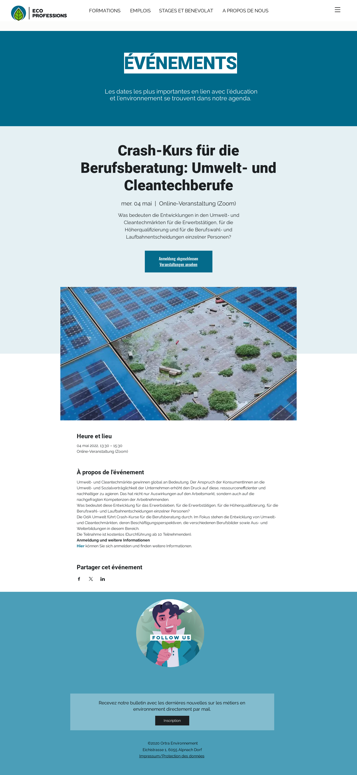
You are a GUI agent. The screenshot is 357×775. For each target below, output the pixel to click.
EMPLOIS (140, 11)
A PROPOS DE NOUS (240, 11)
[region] (170, 632)
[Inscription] (172, 720)
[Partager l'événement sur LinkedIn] (102, 579)
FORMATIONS (104, 11)
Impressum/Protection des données (171, 756)
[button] (337, 9)
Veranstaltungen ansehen (178, 264)
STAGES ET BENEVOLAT (186, 11)
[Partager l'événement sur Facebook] (79, 579)
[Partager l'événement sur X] (91, 579)
